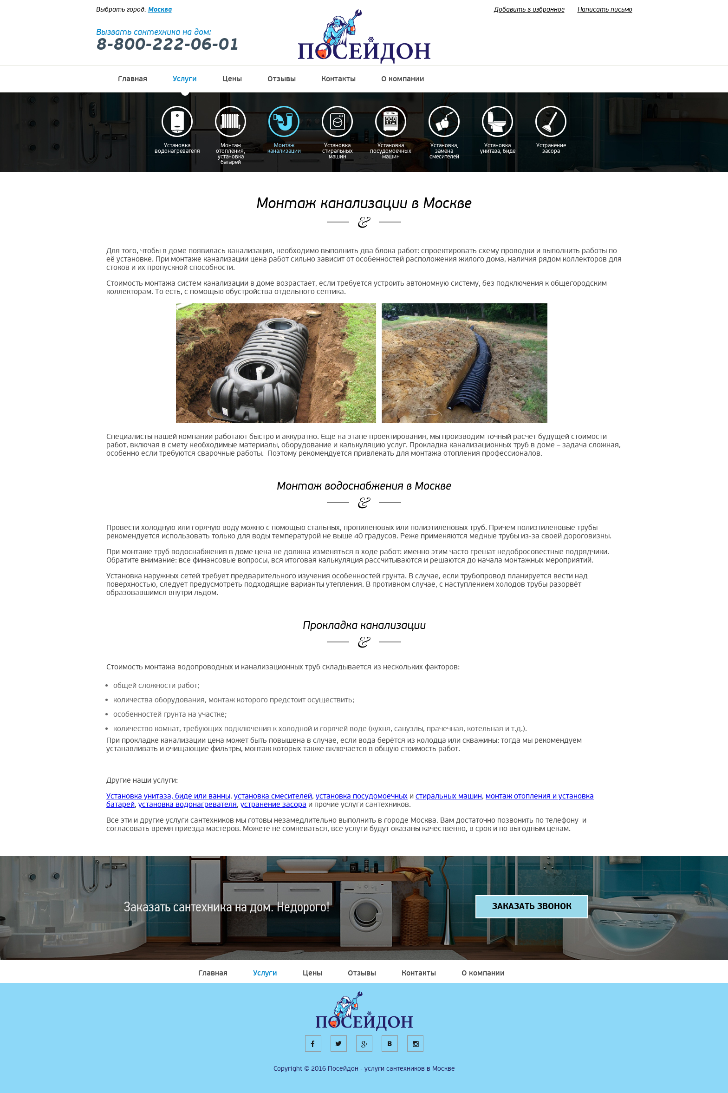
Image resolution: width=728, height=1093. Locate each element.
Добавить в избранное (529, 9)
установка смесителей (273, 796)
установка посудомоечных (362, 796)
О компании (402, 79)
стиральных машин (449, 796)
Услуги (185, 79)
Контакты (338, 79)
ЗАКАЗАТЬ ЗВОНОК (532, 906)
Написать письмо (605, 9)
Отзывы (281, 79)
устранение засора (273, 804)
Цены (232, 79)
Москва (160, 9)
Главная (132, 79)
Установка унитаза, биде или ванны (168, 796)
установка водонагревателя (187, 804)
